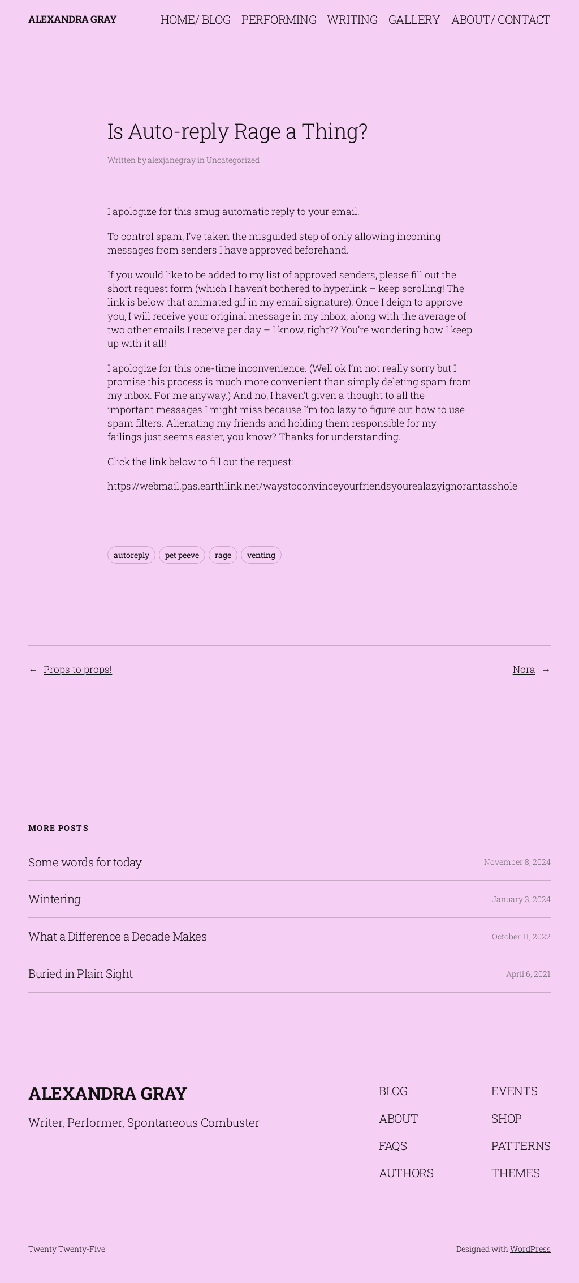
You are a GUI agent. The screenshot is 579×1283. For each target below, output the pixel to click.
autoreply (131, 555)
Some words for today (84, 862)
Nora (524, 669)
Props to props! (78, 669)
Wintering (54, 899)
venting (261, 555)
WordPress (530, 1248)
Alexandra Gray (72, 18)
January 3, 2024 (521, 899)
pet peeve (182, 555)
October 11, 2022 (521, 936)
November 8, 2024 (517, 861)
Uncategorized (233, 160)
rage (223, 555)
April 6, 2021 (528, 973)
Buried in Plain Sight (80, 974)
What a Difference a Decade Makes (117, 936)
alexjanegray (172, 160)
